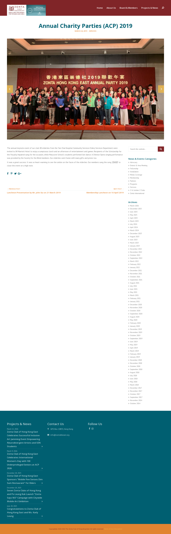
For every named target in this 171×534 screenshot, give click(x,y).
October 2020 (135, 310)
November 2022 (136, 252)
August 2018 (134, 372)
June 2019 (133, 341)
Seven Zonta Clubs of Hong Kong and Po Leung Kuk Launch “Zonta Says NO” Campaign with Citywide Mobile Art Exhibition (25, 496)
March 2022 (134, 261)
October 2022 (135, 255)
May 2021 (133, 292)
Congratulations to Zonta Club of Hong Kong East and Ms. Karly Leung (25, 512)
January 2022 (135, 267)
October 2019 (135, 335)
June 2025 (133, 212)
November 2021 (136, 273)
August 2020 (134, 317)
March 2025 (134, 221)
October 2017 (135, 394)
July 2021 (133, 286)
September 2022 (136, 258)
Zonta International (137, 193)
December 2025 (136, 209)
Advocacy (133, 162)
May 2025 (133, 215)
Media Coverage (136, 175)
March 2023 (134, 243)
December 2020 (136, 304)
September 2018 (136, 369)
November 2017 (136, 391)
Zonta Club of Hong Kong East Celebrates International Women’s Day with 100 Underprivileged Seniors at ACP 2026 (25, 461)
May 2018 (133, 382)
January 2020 (135, 326)
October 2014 (135, 403)
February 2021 (135, 298)
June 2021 (133, 289)
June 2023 (133, 239)
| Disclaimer (117, 529)
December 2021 (136, 270)
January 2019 (135, 357)
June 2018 (133, 378)
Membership (134, 178)
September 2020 (136, 314)
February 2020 (135, 323)
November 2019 (136, 332)
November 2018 (136, 363)
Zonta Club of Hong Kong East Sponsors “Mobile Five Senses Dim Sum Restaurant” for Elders (25, 479)
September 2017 (136, 397)
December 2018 (136, 360)
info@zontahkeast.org (59, 435)
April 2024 (134, 227)
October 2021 (135, 277)
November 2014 (136, 400)
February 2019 (135, 354)
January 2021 (135, 301)
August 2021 (134, 283)
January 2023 (135, 246)
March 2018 (134, 385)
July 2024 (133, 224)
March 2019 (134, 351)
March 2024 (134, 230)
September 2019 (136, 338)
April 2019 (134, 348)
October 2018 (135, 366)
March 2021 (134, 295)
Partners (133, 181)
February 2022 (135, 264)
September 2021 (136, 280)
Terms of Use (108, 529)
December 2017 (136, 388)
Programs (133, 184)
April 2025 (134, 218)
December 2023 (136, 233)
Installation (134, 171)
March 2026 (134, 206)
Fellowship (134, 168)
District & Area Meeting (138, 165)
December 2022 (136, 249)
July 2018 (133, 375)
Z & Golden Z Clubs (137, 190)
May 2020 (133, 320)
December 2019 (136, 329)
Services (92, 31)
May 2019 (133, 345)
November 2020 (136, 307)
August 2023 (134, 236)
